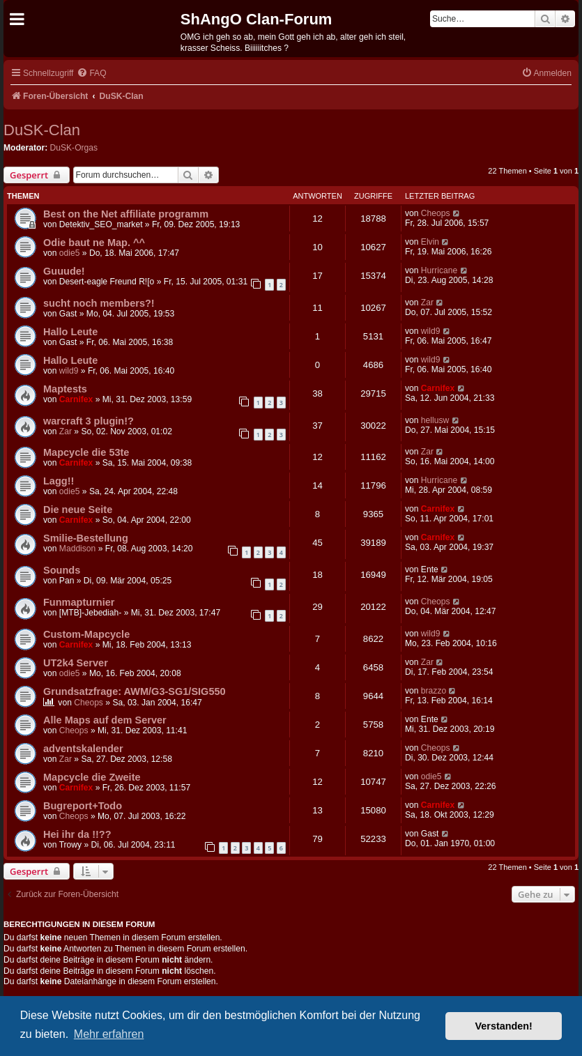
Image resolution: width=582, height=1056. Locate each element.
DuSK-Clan (41, 130)
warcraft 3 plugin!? (88, 421)
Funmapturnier (78, 602)
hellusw (435, 420)
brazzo (433, 691)
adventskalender (83, 748)
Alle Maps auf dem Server (105, 720)
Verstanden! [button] (504, 1026)
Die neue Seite (77, 509)
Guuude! (64, 271)
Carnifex (76, 399)
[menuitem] (91, 73)
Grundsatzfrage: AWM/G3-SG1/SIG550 (134, 691)
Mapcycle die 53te (86, 452)
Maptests (65, 389)
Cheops (435, 213)
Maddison (77, 548)
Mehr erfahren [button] (109, 1034)
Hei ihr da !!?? (77, 834)
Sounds (61, 570)
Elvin (430, 242)
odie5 (69, 253)
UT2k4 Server (75, 662)
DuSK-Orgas (74, 148)
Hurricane (439, 270)
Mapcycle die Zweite (92, 777)
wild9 (431, 331)
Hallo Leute (70, 331)
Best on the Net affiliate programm (125, 214)
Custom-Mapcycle (86, 634)
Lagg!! (58, 481)
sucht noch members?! (99, 303)
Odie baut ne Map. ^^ (94, 242)
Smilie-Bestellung (85, 538)
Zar (427, 302)
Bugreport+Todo (82, 805)
